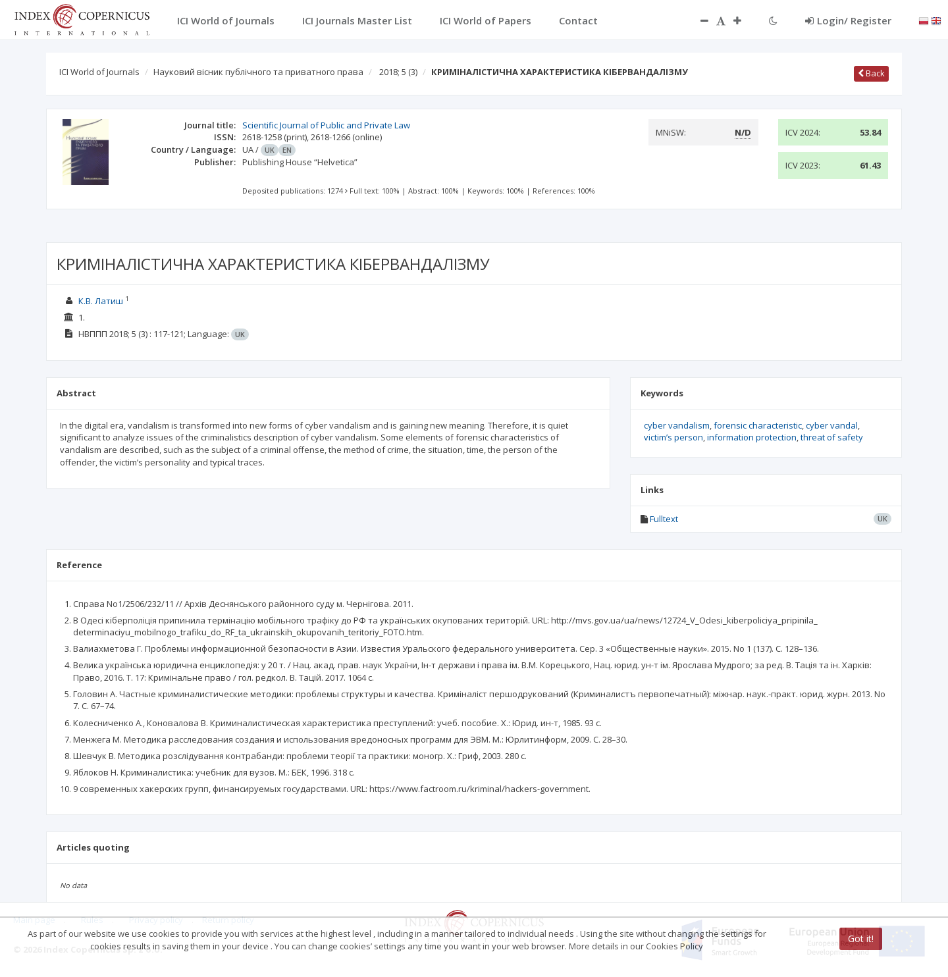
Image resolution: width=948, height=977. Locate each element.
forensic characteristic (758, 425)
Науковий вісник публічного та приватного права (258, 72)
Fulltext (664, 519)
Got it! (861, 938)
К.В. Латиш (100, 301)
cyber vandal (832, 425)
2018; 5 (398, 72)
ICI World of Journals (99, 72)
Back (871, 73)
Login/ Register (848, 20)
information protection (752, 437)
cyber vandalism (677, 425)
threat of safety (832, 437)
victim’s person (673, 437)
